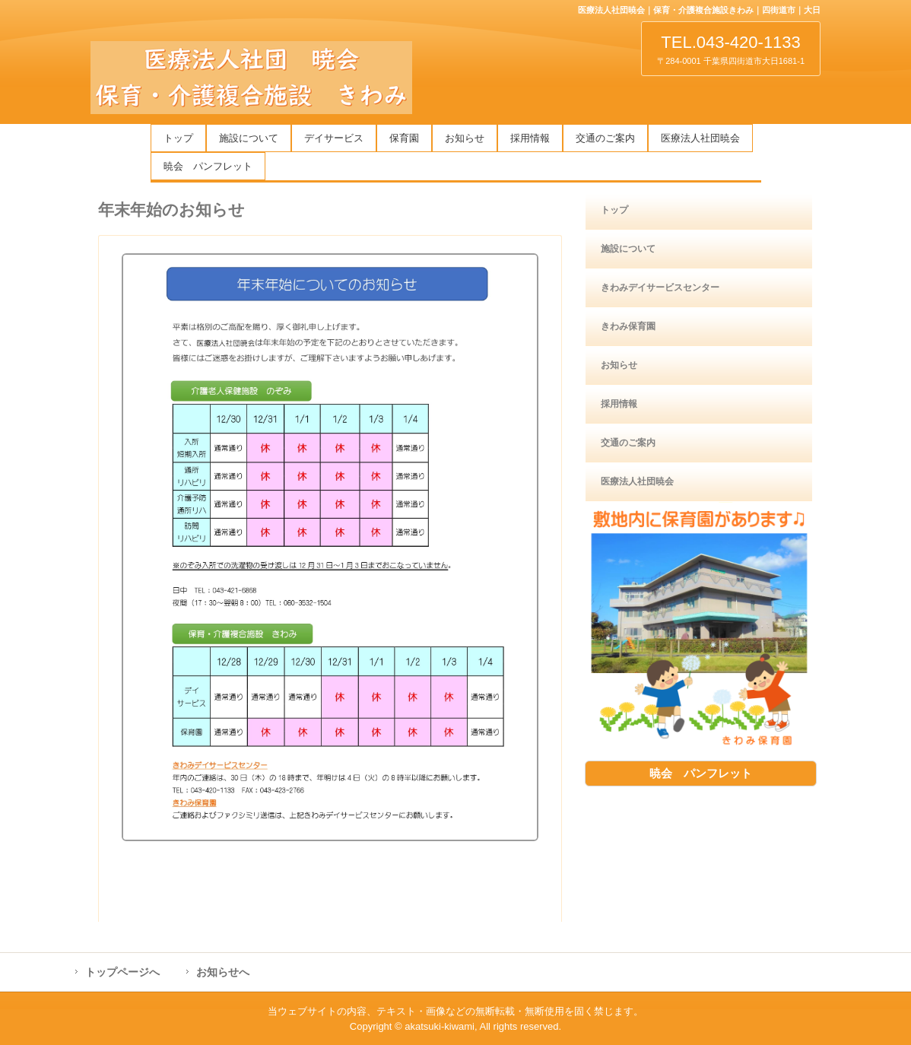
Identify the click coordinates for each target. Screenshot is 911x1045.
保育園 (404, 138)
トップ (178, 138)
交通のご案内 (605, 138)
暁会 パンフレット (207, 166)
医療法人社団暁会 (700, 138)
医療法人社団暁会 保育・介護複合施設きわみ (253, 77)
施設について (248, 138)
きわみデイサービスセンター (660, 287)
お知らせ (464, 138)
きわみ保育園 (628, 326)
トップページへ (122, 972)
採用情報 (530, 138)
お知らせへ (222, 972)
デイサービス (333, 138)
